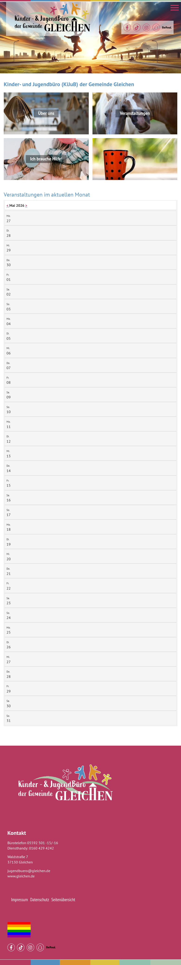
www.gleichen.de (21, 876)
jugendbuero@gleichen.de (28, 870)
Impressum (19, 899)
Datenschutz (39, 899)
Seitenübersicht (63, 899)
